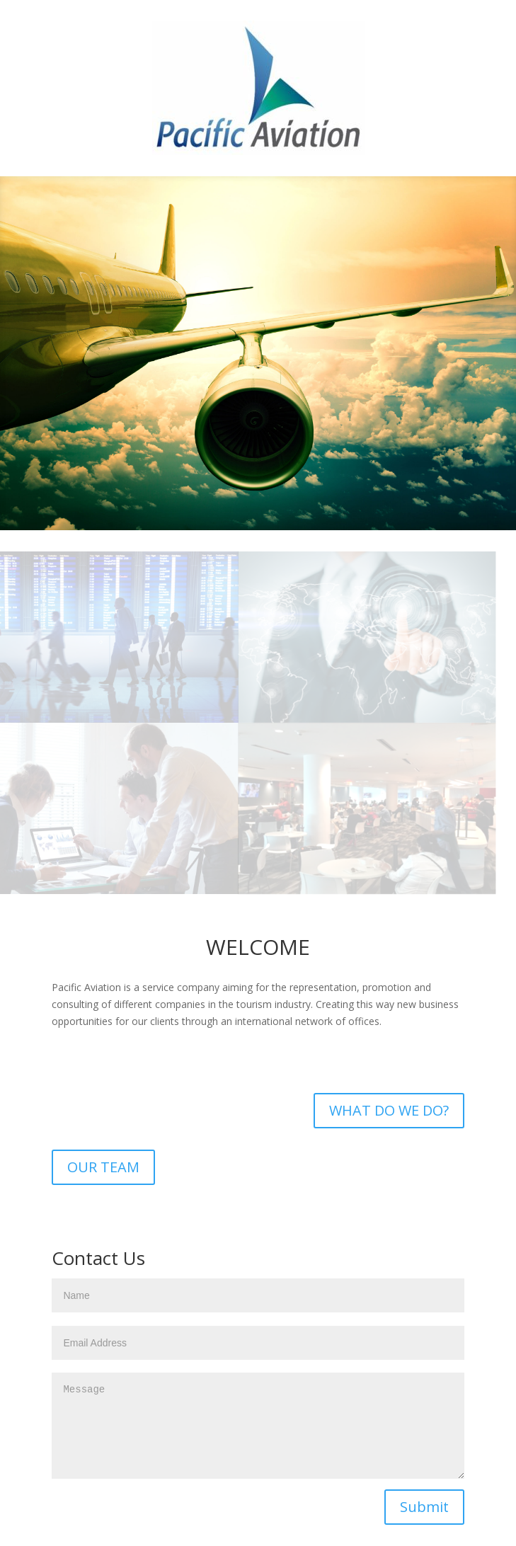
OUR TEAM (103, 1166)
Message (258, 1426)
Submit (424, 1506)
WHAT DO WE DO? (389, 1110)
